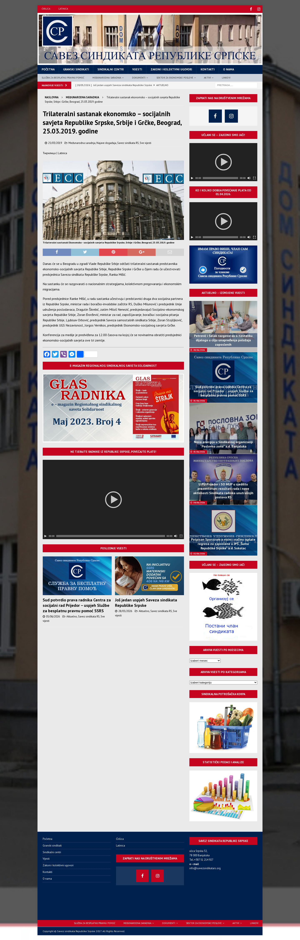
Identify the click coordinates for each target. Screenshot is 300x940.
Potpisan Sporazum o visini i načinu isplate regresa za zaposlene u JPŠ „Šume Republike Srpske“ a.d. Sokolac (223, 543)
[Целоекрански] (181, 535)
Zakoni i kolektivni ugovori (171, 69)
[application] (113, 499)
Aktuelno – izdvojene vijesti (223, 292)
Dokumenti (139, 77)
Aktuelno (71, 616)
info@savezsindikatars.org (205, 868)
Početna (48, 69)
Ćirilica (46, 8)
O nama (228, 69)
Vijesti (137, 69)
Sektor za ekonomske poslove (174, 77)
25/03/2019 (55, 142)
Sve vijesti (145, 142)
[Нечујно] (175, 535)
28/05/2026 (125, 610)
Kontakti (208, 69)
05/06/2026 (53, 616)
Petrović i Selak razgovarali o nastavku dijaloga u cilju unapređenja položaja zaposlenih (223, 339)
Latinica (63, 8)
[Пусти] (45, 535)
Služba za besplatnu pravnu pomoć (63, 77)
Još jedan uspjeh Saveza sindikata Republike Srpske (146, 602)
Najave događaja (106, 142)
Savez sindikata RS (128, 142)
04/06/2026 (199, 502)
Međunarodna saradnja (106, 77)
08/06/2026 (199, 349)
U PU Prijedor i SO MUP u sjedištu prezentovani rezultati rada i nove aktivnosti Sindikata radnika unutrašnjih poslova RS (223, 490)
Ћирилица (49, 152)
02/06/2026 (199, 553)
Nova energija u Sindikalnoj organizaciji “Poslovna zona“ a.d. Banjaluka (223, 443)
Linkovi (226, 77)
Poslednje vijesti (113, 548)
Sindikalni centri (111, 69)
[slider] (110, 536)
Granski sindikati (76, 69)
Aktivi (207, 77)
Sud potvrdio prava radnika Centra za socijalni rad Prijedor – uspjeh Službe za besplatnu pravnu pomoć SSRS (77, 605)
